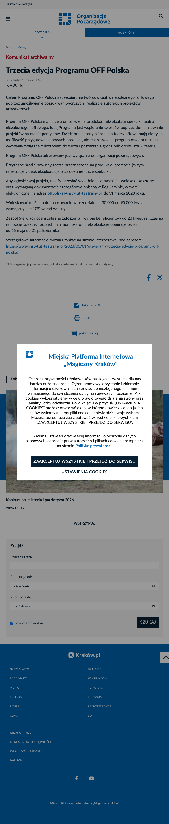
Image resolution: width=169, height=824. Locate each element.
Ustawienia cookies (84, 472)
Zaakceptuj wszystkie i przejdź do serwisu (84, 462)
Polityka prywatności (93, 446)
